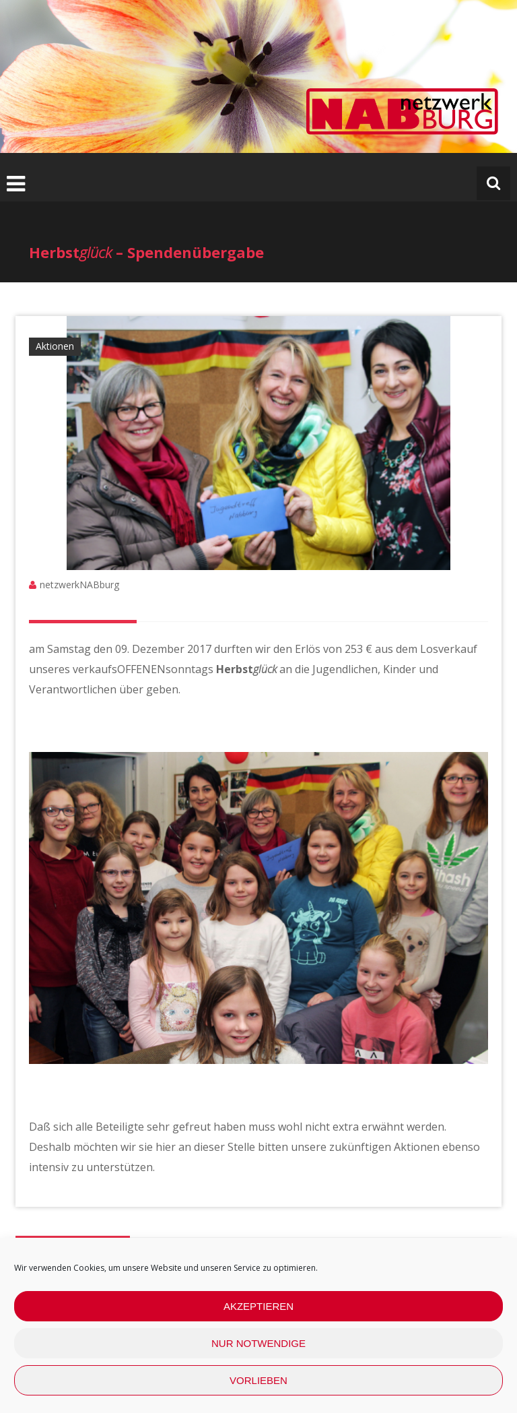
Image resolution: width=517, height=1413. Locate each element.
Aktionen (55, 346)
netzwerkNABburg (79, 584)
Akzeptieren (258, 1306)
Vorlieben (258, 1380)
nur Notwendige (258, 1343)
